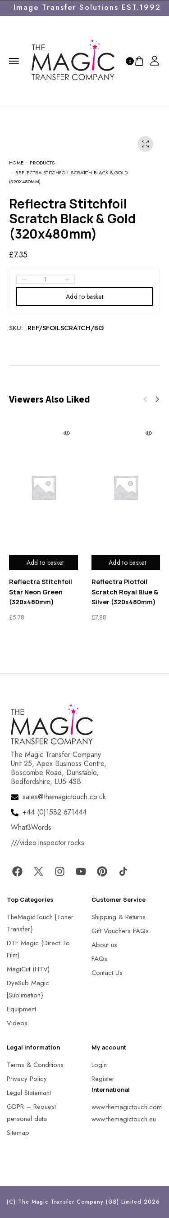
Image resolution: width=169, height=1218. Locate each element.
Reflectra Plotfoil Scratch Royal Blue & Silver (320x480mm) (124, 591)
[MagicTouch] (73, 60)
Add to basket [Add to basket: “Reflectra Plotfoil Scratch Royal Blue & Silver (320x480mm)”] (127, 562)
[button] (157, 399)
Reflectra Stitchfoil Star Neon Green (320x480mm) (40, 591)
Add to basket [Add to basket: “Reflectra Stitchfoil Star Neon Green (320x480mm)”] (45, 562)
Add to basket (84, 296)
